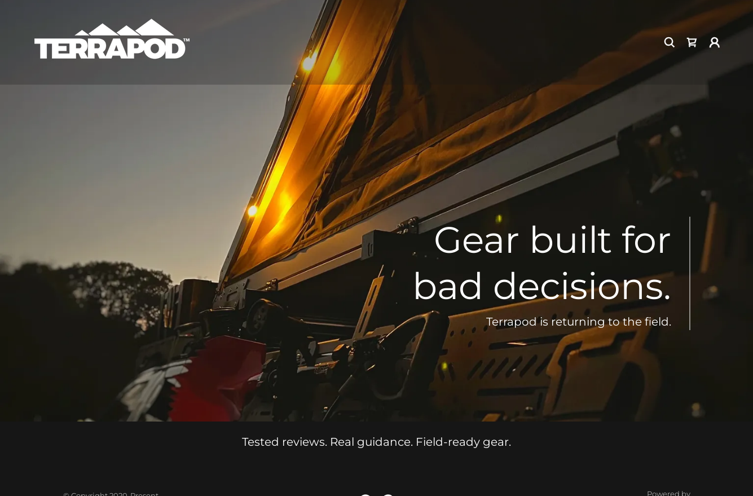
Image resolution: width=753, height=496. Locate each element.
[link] (112, 42)
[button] (714, 42)
